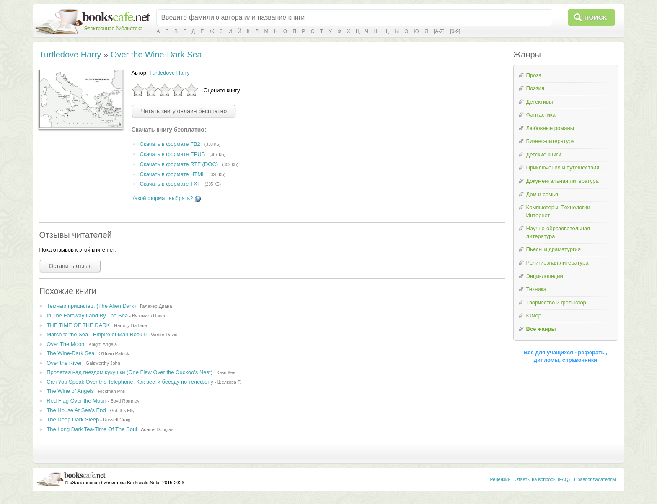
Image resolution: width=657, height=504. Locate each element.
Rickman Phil (111, 391)
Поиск (596, 17)
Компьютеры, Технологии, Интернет (559, 211)
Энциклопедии (544, 276)
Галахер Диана (156, 306)
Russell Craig (116, 419)
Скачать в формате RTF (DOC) (179, 164)
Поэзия (535, 88)
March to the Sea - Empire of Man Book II (97, 334)
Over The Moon (65, 344)
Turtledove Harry (70, 54)
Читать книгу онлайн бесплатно (184, 111)
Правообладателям (595, 479)
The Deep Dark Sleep (73, 419)
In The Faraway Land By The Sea (87, 315)
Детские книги (543, 154)
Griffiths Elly (122, 410)
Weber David (164, 334)
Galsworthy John (103, 363)
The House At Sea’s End (76, 410)
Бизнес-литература (550, 141)
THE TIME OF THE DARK (78, 325)
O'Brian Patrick (113, 353)
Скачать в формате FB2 (170, 144)
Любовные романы (550, 128)
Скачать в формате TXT (170, 184)
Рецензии (500, 479)
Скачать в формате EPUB (172, 154)
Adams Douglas (157, 429)
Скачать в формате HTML (172, 174)
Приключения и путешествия (563, 167)
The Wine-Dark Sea (70, 353)
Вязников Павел (149, 315)
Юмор (533, 315)
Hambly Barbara (130, 325)
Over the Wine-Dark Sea (156, 54)
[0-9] (455, 31)
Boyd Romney (124, 400)
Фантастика (541, 115)
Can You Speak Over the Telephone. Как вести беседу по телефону (130, 382)
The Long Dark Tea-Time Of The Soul (92, 429)
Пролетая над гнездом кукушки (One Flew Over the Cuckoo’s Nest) (129, 372)
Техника (536, 289)
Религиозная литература (557, 263)
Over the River (64, 363)
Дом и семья (542, 194)
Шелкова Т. (229, 381)
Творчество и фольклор (556, 302)
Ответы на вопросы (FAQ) (542, 479)
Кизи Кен (226, 372)
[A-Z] (439, 31)
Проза (534, 75)
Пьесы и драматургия (553, 249)
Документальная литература (562, 181)
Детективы (539, 102)
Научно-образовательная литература (558, 232)
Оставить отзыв (70, 265)
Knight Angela (102, 344)
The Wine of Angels (70, 391)
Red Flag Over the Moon (76, 400)
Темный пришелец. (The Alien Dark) (91, 306)
